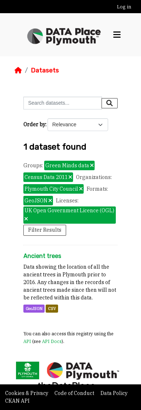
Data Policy (113, 393)
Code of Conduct (74, 393)
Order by (34, 124)
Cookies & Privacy (27, 393)
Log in (124, 7)
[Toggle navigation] (116, 35)
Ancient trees (42, 256)
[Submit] (110, 103)
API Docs (52, 341)
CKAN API (17, 401)
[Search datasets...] (62, 103)
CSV (52, 308)
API (27, 341)
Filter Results (44, 230)
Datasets (45, 70)
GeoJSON (34, 308)
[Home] (18, 70)
